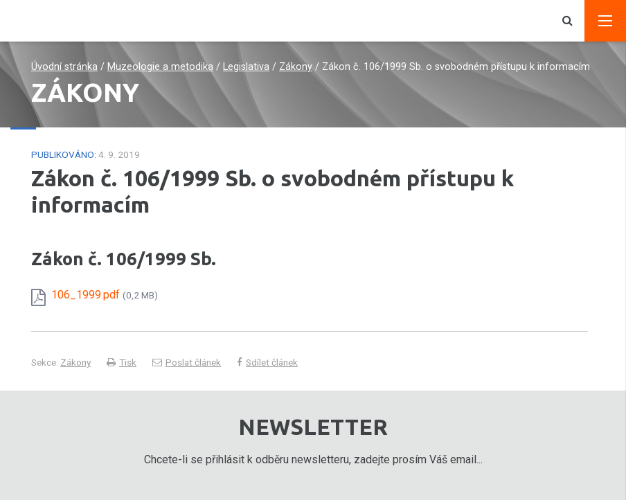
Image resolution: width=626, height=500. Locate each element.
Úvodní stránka (64, 67)
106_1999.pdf (104, 294)
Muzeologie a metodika (160, 67)
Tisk (121, 362)
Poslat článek (186, 362)
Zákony (295, 67)
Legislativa (246, 67)
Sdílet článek (267, 362)
